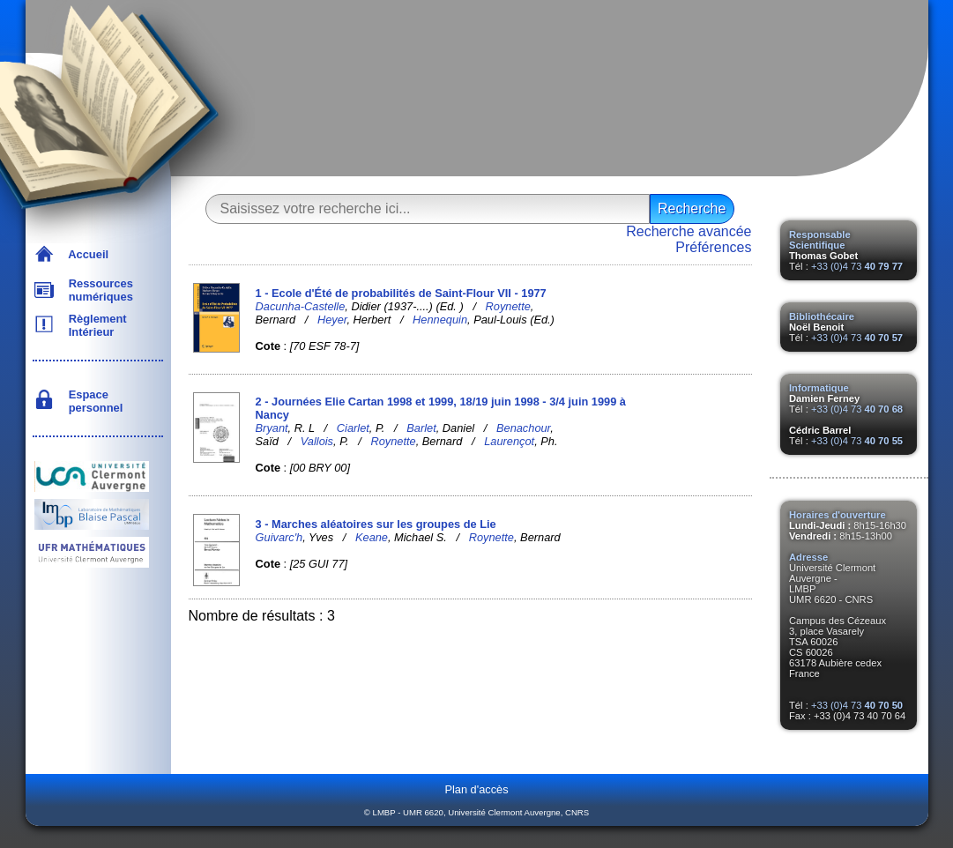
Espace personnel (93, 401)
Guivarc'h (279, 537)
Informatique (819, 388)
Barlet (421, 428)
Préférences (713, 247)
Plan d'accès (476, 789)
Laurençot (509, 441)
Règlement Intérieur (95, 325)
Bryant (272, 428)
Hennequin (440, 319)
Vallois (317, 441)
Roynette (508, 306)
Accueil (86, 254)
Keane (371, 537)
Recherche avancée (688, 231)
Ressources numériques (98, 290)
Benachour (523, 428)
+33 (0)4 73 (857, 266)
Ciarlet (353, 428)
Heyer (331, 319)
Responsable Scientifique (820, 239)
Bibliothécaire (821, 316)
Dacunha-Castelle (301, 306)
